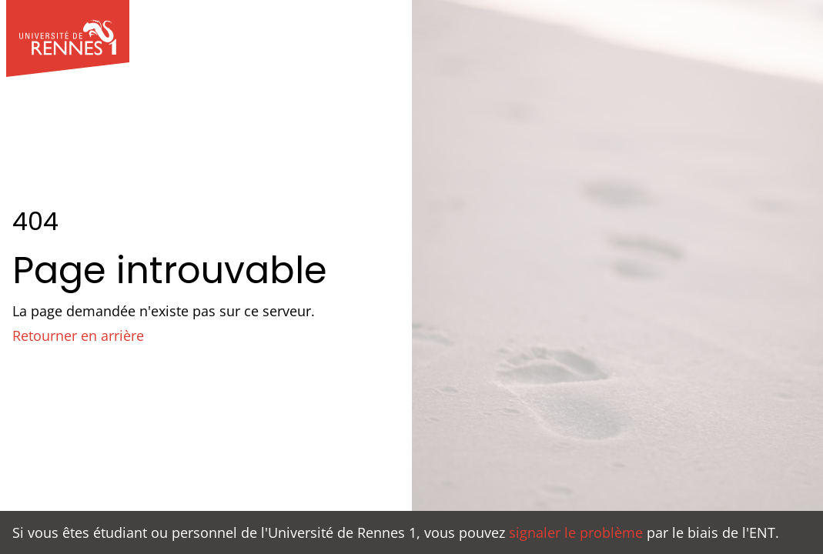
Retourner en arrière (78, 335)
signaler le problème (576, 532)
